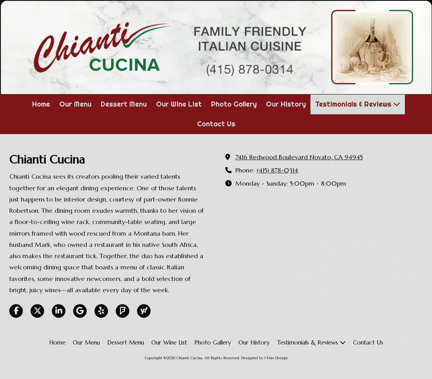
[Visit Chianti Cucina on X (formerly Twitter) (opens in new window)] (37, 311)
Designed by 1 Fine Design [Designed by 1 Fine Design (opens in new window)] (264, 357)
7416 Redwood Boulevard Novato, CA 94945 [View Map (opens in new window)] (299, 157)
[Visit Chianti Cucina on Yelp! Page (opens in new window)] (101, 311)
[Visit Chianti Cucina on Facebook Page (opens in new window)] (16, 311)
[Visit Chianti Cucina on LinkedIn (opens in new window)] (58, 311)
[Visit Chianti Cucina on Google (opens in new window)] (80, 311)
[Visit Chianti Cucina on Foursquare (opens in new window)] (122, 311)
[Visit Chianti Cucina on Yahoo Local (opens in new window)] (144, 311)
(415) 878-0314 (277, 170)
